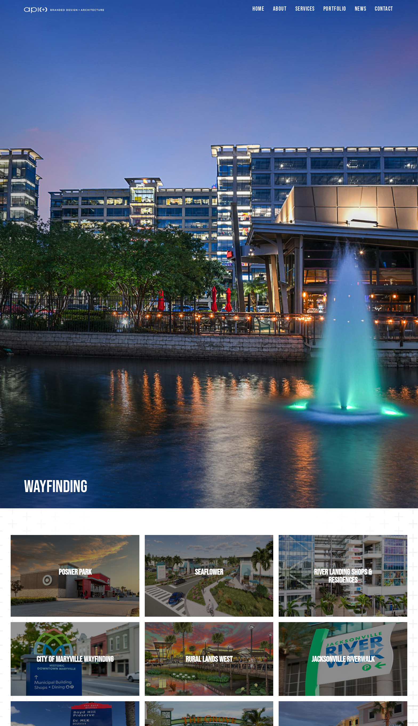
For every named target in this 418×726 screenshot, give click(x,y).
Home (258, 9)
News (360, 9)
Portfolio (334, 9)
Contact (384, 9)
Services (305, 9)
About (280, 9)
